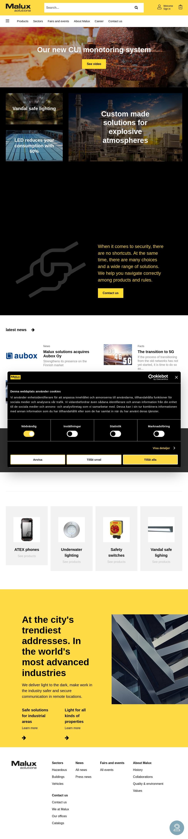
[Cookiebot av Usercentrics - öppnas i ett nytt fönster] (151, 377)
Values (137, 790)
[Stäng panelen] (176, 377)
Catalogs (58, 823)
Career (99, 21)
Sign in (166, 9)
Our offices (59, 816)
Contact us (115, 21)
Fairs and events (58, 21)
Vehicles (58, 783)
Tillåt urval (94, 459)
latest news (20, 330)
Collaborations (143, 776)
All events (106, 770)
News (79, 763)
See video (94, 64)
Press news (83, 776)
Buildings (58, 776)
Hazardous (59, 770)
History (138, 770)
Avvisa (37, 459)
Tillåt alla (150, 459)
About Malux (82, 21)
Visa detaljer (161, 447)
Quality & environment (148, 783)
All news (81, 770)
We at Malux (60, 809)
